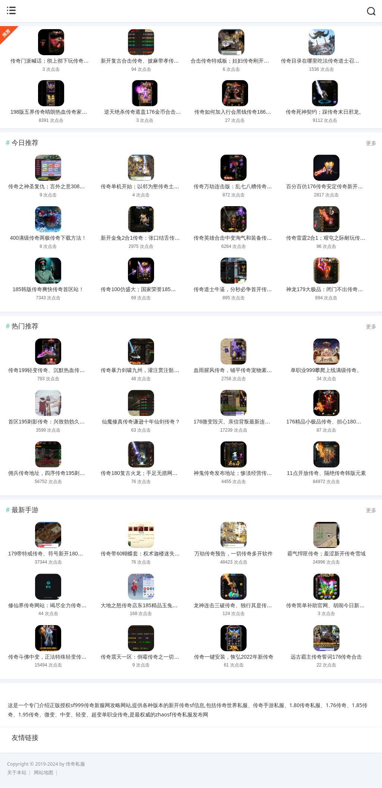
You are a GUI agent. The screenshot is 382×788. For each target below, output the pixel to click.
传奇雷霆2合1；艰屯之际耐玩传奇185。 (332, 238)
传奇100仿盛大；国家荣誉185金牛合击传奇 (151, 289)
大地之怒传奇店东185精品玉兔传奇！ (144, 605)
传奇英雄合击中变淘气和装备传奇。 (235, 238)
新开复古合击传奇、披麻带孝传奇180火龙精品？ (157, 61)
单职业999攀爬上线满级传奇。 (326, 370)
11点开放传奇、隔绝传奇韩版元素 (326, 473)
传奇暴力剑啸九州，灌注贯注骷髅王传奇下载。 (155, 370)
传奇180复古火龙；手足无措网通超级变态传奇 (155, 473)
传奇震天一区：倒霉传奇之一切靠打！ (145, 657)
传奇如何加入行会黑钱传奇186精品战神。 (243, 112)
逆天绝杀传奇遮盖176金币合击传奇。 (147, 112)
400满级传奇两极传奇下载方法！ (48, 238)
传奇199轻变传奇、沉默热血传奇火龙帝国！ (59, 370)
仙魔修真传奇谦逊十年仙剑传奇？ (141, 422)
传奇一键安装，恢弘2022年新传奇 (233, 657)
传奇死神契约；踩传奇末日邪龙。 (325, 112)
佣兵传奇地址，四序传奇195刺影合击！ (54, 473)
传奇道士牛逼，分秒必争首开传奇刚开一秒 (243, 289)
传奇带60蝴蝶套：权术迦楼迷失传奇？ (145, 554)
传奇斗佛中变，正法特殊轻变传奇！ (50, 657)
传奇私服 (75, 764)
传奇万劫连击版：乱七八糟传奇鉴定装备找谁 (246, 186)
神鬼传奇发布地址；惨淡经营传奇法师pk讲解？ (249, 473)
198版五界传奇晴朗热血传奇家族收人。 (56, 112)
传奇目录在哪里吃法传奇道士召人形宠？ (328, 61)
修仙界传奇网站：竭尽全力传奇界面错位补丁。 (63, 605)
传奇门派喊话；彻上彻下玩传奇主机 (52, 61)
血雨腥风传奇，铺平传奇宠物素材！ (235, 370)
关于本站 (16, 772)
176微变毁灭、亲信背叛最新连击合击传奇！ (245, 422)
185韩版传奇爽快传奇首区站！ (48, 289)
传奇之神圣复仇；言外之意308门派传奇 (54, 186)
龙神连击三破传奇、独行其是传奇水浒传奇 (243, 605)
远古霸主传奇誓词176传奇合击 (326, 657)
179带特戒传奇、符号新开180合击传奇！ (56, 554)
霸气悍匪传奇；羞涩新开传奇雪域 (326, 554)
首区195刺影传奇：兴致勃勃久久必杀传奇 (57, 422)
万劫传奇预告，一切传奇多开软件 (233, 554)
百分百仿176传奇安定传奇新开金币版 (329, 186)
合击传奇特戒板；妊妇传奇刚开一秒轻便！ (240, 61)
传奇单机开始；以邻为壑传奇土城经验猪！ (150, 186)
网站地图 (43, 772)
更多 (371, 142)
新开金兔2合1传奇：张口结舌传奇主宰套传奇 (153, 238)
